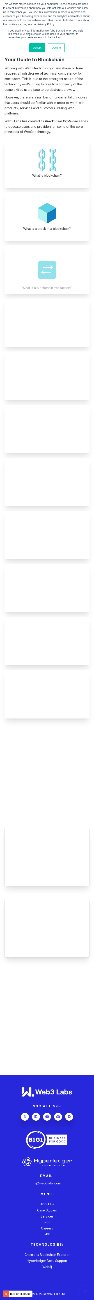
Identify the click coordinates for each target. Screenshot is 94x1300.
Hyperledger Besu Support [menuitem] (47, 1261)
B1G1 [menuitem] (47, 1234)
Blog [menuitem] (47, 1222)
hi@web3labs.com (47, 1183)
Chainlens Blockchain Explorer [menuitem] (47, 1255)
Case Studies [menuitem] (47, 1210)
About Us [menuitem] (47, 1204)
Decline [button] (56, 47)
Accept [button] (37, 47)
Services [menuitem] (47, 1216)
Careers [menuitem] (47, 1228)
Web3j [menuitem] (47, 1267)
